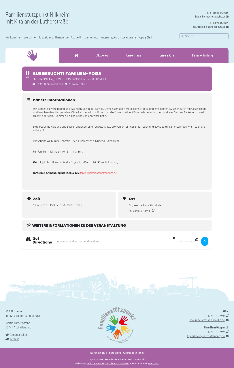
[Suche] (182, 36)
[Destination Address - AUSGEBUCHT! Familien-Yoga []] (188, 241)
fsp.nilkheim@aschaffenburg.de (209, 26)
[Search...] (204, 36)
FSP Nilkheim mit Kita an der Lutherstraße (125, 359)
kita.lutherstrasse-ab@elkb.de (210, 16)
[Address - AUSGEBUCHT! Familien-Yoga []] (112, 241)
